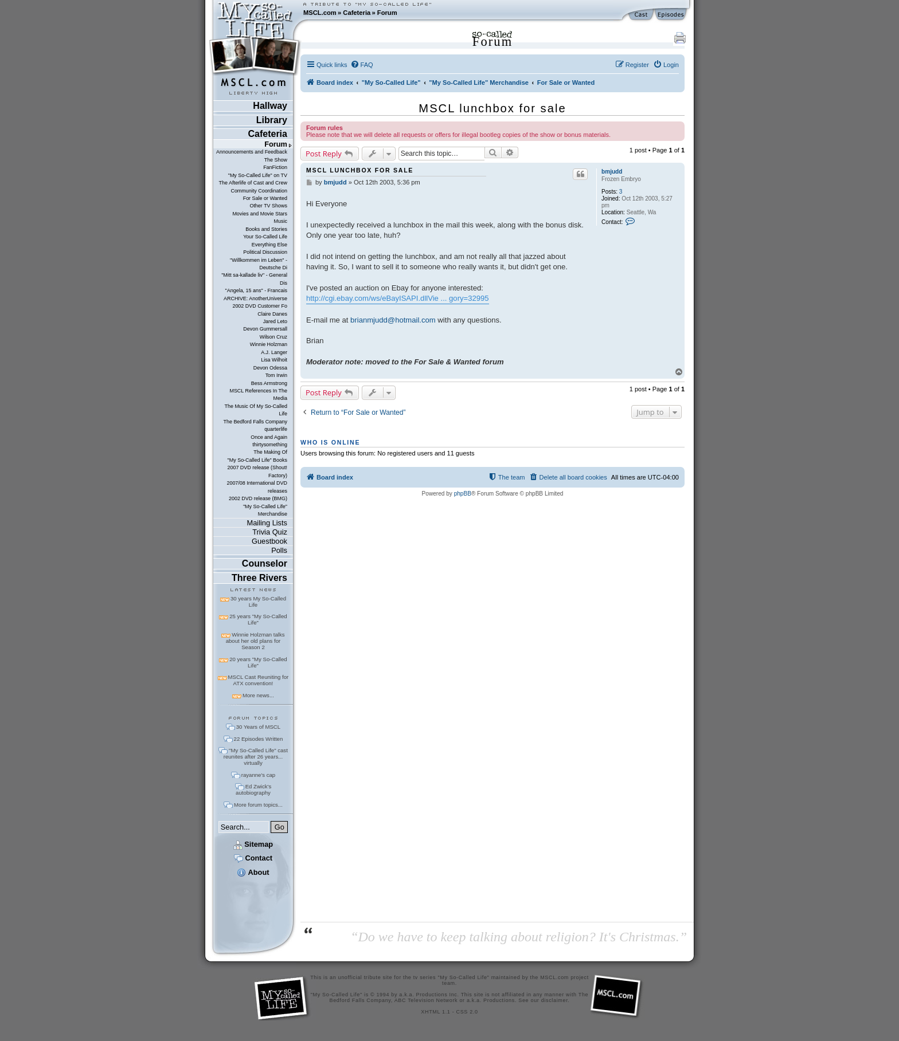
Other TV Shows (268, 206)
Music (280, 221)
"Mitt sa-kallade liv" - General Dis (254, 278)
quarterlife (275, 429)
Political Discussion (265, 252)
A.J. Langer (274, 352)
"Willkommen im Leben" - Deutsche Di (258, 263)
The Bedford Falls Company (255, 422)
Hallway (270, 106)
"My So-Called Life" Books (257, 460)
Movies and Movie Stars (259, 214)
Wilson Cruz (273, 337)
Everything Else (269, 245)
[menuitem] (361, 65)
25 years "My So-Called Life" (258, 619)
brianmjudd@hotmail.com (393, 320)
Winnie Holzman (268, 344)
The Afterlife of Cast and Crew (253, 183)
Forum (387, 12)
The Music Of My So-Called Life (255, 410)
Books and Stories (266, 229)
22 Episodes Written (258, 739)
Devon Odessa (270, 368)
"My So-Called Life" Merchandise (265, 510)
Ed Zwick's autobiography (253, 789)
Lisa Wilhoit (274, 360)
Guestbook (269, 541)
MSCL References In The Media (258, 394)
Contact (253, 858)
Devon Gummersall (265, 329)
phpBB (462, 493)
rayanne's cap (258, 775)
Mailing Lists (267, 522)
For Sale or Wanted (265, 198)
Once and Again (269, 437)
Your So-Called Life (265, 236)
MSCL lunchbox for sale (492, 108)
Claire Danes (272, 314)
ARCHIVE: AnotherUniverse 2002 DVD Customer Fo (255, 302)
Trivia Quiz (269, 532)
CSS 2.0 (467, 1012)
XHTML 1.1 (435, 1012)
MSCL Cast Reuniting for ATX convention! (258, 680)
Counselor (264, 563)
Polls (279, 550)
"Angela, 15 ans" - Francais (256, 290)
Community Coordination (258, 191)
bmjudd (611, 171)
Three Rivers (259, 578)
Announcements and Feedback (251, 152)
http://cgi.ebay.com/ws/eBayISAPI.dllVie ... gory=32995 (397, 298)
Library (271, 120)
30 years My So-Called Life (258, 601)
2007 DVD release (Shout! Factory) (257, 471)
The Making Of (270, 452)
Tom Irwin (276, 375)
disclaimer (554, 1000)
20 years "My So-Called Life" (258, 662)
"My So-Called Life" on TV (257, 175)
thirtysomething (269, 444)
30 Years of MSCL (258, 727)
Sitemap (253, 844)
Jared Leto (275, 321)
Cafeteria (356, 12)
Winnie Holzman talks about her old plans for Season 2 (255, 640)
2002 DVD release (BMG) (258, 498)
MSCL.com (320, 12)
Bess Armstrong (269, 383)
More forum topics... (258, 805)
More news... (258, 695)
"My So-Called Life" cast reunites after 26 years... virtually (256, 756)
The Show (275, 160)
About (253, 872)
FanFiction (275, 167)
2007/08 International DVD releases (256, 486)
